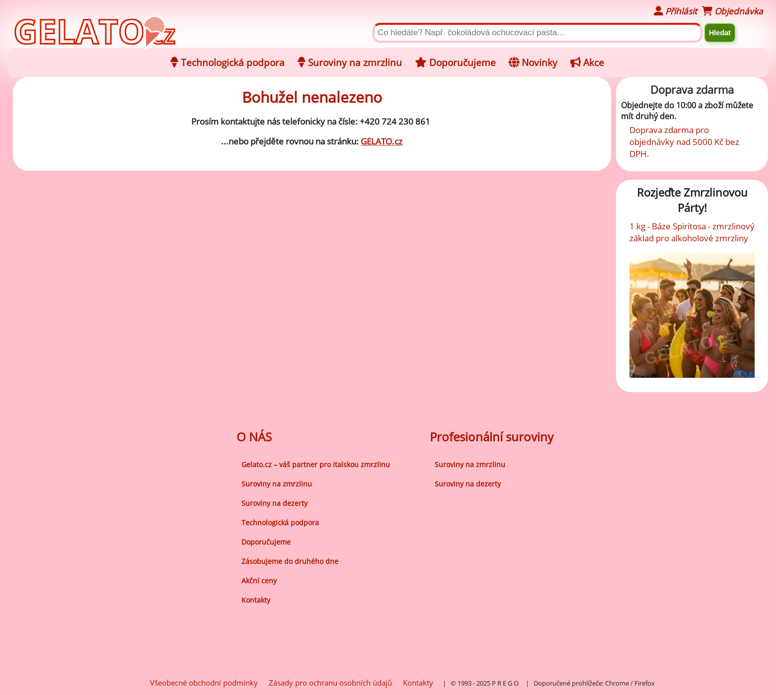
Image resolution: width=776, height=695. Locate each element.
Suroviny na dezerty (274, 503)
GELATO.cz (381, 141)
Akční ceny (259, 580)
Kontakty (255, 600)
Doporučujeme (266, 542)
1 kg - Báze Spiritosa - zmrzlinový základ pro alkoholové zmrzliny (692, 232)
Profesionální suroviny (491, 436)
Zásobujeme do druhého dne (289, 561)
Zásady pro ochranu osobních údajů (330, 683)
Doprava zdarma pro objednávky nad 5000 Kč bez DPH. (684, 141)
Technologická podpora (280, 522)
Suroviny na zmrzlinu (276, 483)
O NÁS (254, 436)
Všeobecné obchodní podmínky (204, 683)
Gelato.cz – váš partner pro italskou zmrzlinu (315, 464)
